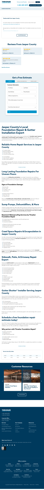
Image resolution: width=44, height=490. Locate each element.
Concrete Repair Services (6, 426)
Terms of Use (32, 484)
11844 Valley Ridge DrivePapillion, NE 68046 (9, 465)
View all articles (22, 394)
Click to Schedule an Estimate (35, 5)
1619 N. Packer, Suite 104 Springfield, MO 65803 (18, 470)
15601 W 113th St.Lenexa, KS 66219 (36, 465)
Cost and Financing (32, 424)
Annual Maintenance (32, 426)
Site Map (37, 484)
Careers (16, 430)
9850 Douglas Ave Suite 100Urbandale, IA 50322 (27, 476)
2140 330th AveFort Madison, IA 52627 (16, 476)
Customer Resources (32, 430)
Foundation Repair (5, 424)
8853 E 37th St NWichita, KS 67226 (18, 465)
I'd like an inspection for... (13, 95)
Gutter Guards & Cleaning (6, 431)
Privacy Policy (26, 484)
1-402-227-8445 (6, 415)
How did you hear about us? (13, 107)
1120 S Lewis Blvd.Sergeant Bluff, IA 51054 (8, 470)
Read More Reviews (6, 67)
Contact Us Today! (22, 167)
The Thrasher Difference (19, 428)
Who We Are (17, 426)
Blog (29, 428)
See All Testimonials (22, 35)
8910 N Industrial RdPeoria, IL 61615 (36, 470)
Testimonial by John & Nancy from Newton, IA (11, 24)
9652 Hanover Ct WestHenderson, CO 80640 (28, 470)
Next (9, 111)
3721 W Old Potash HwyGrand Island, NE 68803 (27, 465)
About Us (17, 424)
